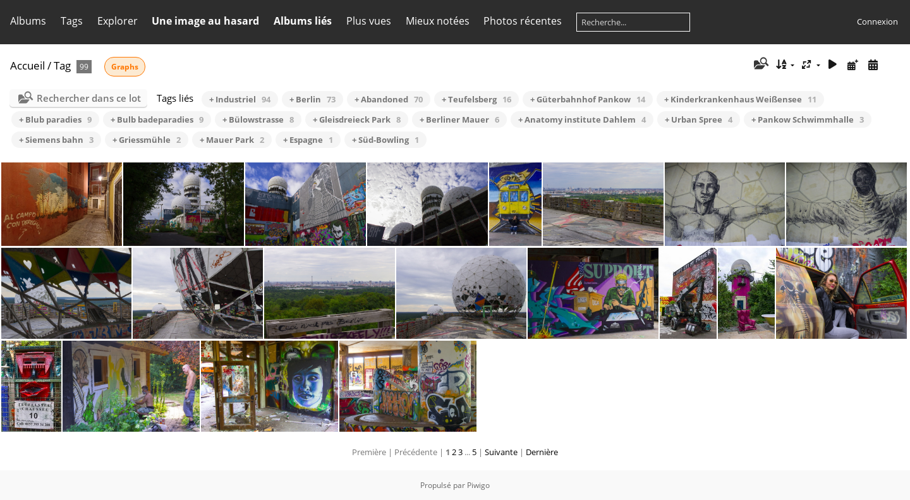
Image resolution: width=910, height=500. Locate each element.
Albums (28, 21)
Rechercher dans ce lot (89, 98)
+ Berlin (312, 99)
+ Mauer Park (232, 139)
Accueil (27, 65)
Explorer (117, 21)
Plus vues (368, 21)
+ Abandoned (389, 99)
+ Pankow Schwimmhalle (807, 119)
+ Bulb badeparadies (157, 119)
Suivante (501, 452)
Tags (72, 21)
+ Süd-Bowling (385, 139)
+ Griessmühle (146, 139)
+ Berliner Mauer (459, 119)
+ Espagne (308, 139)
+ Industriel (239, 99)
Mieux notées (438, 21)
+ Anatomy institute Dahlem (582, 119)
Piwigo (478, 485)
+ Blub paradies (55, 119)
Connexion (877, 21)
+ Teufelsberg (476, 99)
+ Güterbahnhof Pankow (587, 99)
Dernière (542, 452)
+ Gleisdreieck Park (357, 119)
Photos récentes (522, 21)
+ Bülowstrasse (258, 119)
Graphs (124, 66)
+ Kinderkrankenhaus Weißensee (740, 99)
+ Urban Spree (698, 119)
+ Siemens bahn (56, 139)
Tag (62, 65)
